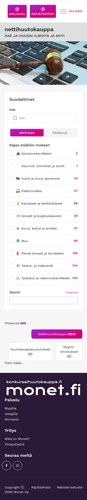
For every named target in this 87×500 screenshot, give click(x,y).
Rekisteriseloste (69, 487)
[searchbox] (12, 300)
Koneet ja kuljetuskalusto (38, 216)
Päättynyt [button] (60, 133)
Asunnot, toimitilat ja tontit (42, 166)
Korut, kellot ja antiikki (36, 228)
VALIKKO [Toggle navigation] (71, 11)
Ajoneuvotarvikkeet (34, 153)
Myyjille (10, 408)
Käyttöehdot (41, 487)
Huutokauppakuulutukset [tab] (30, 351)
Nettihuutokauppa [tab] (57, 334)
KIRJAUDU (17, 11)
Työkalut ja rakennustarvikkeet (43, 278)
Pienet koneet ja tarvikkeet (40, 253)
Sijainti (14, 292)
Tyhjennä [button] (72, 292)
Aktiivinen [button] (27, 133)
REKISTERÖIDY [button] (43, 11)
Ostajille (11, 414)
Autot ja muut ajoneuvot (38, 178)
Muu (22, 241)
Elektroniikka (29, 191)
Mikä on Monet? (17, 439)
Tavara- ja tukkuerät (34, 265)
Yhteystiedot (14, 444)
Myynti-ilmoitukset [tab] (69, 351)
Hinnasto (12, 419)
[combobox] (43, 300)
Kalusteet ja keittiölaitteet (39, 203)
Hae (12, 109)
